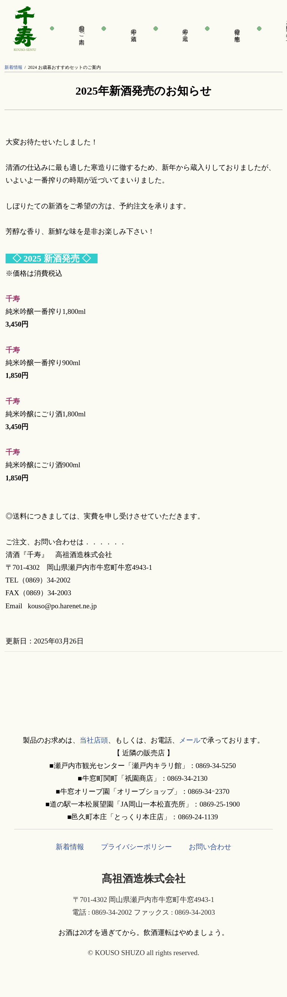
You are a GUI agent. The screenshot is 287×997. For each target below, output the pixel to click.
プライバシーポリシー (136, 847)
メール (189, 740)
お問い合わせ (210, 847)
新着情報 (13, 67)
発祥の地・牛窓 (237, 28)
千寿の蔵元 (185, 28)
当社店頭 (94, 740)
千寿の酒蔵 (134, 28)
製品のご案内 (82, 28)
